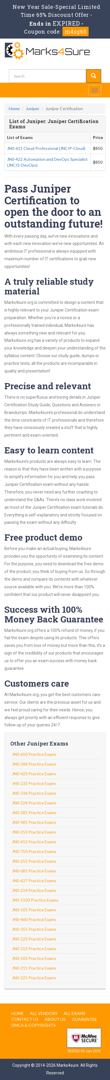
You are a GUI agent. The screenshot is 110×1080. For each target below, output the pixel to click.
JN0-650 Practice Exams (34, 754)
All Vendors (43, 1013)
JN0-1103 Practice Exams (35, 899)
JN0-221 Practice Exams (34, 977)
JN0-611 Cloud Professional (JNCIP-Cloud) (46, 148)
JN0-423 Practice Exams (34, 773)
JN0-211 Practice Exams (34, 967)
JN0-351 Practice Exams (34, 929)
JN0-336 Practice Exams (34, 793)
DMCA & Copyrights (33, 1025)
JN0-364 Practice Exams (34, 763)
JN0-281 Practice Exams (34, 812)
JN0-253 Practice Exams (34, 831)
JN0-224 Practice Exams (34, 802)
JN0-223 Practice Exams (34, 938)
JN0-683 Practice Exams (34, 870)
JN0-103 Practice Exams (34, 958)
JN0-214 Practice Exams (34, 890)
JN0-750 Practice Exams (34, 851)
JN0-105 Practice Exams (34, 909)
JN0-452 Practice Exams (34, 841)
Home (14, 108)
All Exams (74, 1013)
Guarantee (84, 1019)
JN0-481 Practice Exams (34, 822)
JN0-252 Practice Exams (34, 861)
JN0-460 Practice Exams (34, 919)
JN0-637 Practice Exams (34, 880)
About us (55, 1019)
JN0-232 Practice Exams (34, 783)
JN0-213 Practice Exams (34, 948)
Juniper (32, 108)
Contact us (24, 1019)
